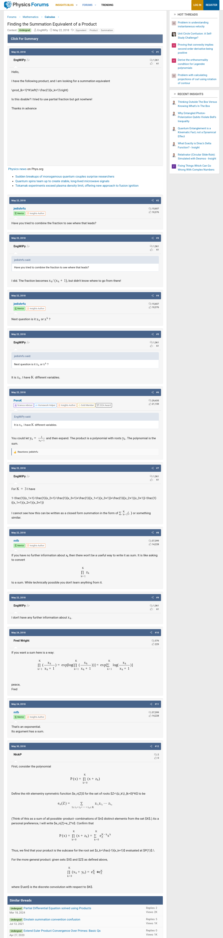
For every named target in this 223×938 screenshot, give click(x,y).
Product (94, 31)
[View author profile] (35, 214)
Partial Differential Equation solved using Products (57, 909)
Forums (87, 5)
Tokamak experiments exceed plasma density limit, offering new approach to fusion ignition (77, 187)
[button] (76, 5)
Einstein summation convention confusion (52, 921)
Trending (107, 5)
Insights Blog (65, 5)
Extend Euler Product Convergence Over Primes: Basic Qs (62, 932)
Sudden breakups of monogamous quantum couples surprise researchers (64, 178)
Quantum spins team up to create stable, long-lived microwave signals (62, 182)
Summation (107, 31)
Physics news (17, 170)
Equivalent (81, 31)
